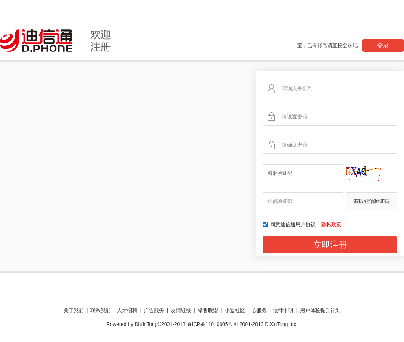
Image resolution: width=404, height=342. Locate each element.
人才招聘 (127, 310)
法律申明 (283, 310)
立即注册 (330, 244)
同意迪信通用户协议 (290, 224)
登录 (383, 45)
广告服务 (154, 310)
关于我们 (74, 310)
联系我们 (100, 310)
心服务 (259, 310)
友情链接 (181, 310)
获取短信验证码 (371, 201)
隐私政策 (331, 224)
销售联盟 (208, 310)
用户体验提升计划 (320, 310)
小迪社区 (235, 310)
